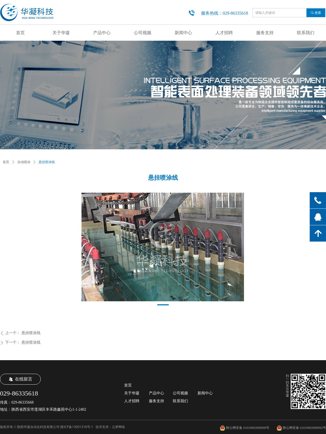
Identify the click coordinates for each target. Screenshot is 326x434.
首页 (6, 162)
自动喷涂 (23, 162)
